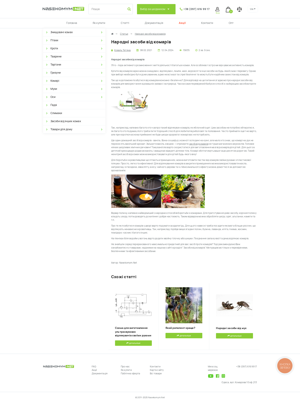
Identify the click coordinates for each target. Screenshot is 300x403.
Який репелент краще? (180, 328)
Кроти (54, 48)
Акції (182, 23)
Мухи (53, 89)
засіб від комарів (198, 143)
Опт (231, 23)
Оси (53, 97)
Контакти (207, 23)
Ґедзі (53, 105)
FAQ (94, 366)
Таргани (55, 64)
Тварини (56, 56)
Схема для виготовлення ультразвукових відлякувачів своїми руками (133, 331)
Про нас (125, 366)
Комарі (54, 80)
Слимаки (56, 113)
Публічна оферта (130, 373)
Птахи (54, 40)
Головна (71, 23)
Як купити (99, 23)
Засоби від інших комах (65, 121)
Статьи (124, 33)
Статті (125, 23)
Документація (154, 23)
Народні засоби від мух (231, 328)
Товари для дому (61, 129)
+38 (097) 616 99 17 (196, 9)
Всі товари (156, 373)
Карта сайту (157, 370)
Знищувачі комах (61, 32)
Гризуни (55, 72)
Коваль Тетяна (122, 50)
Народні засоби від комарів (150, 33)
